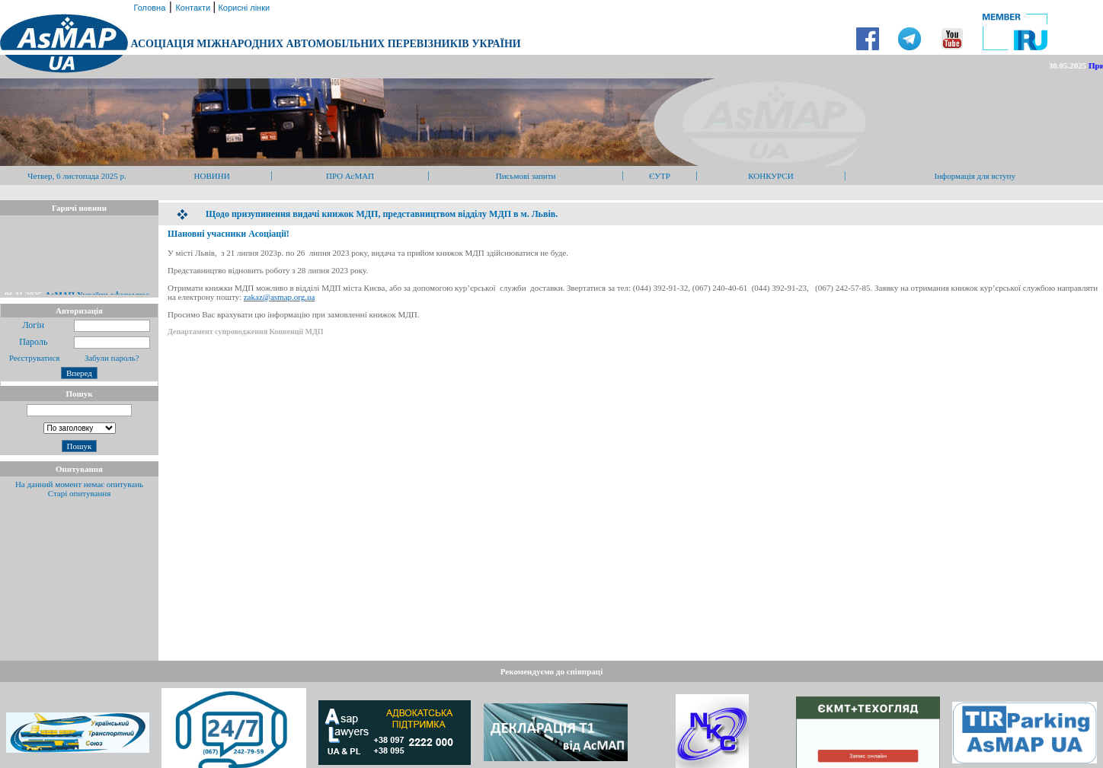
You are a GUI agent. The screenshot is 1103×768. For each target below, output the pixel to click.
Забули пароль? (112, 357)
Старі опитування (79, 493)
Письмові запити (526, 175)
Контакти (194, 7)
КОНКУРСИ (770, 175)
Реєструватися (33, 357)
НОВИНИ (212, 175)
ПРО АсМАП (350, 175)
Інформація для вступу (975, 175)
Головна (148, 7)
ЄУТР (659, 175)
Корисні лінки (243, 7)
